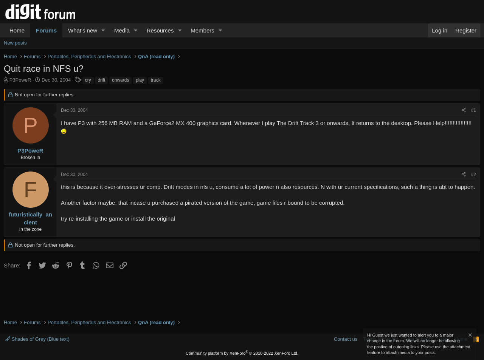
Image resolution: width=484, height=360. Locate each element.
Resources (160, 30)
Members (202, 30)
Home (17, 30)
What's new (82, 30)
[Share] (463, 110)
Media (122, 30)
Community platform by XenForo (242, 353)
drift (101, 80)
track (156, 80)
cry (88, 80)
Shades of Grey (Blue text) (37, 339)
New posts (15, 43)
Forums (46, 30)
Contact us (345, 339)
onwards (120, 80)
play (140, 80)
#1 (473, 110)
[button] (103, 30)
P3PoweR (20, 80)
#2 (473, 174)
